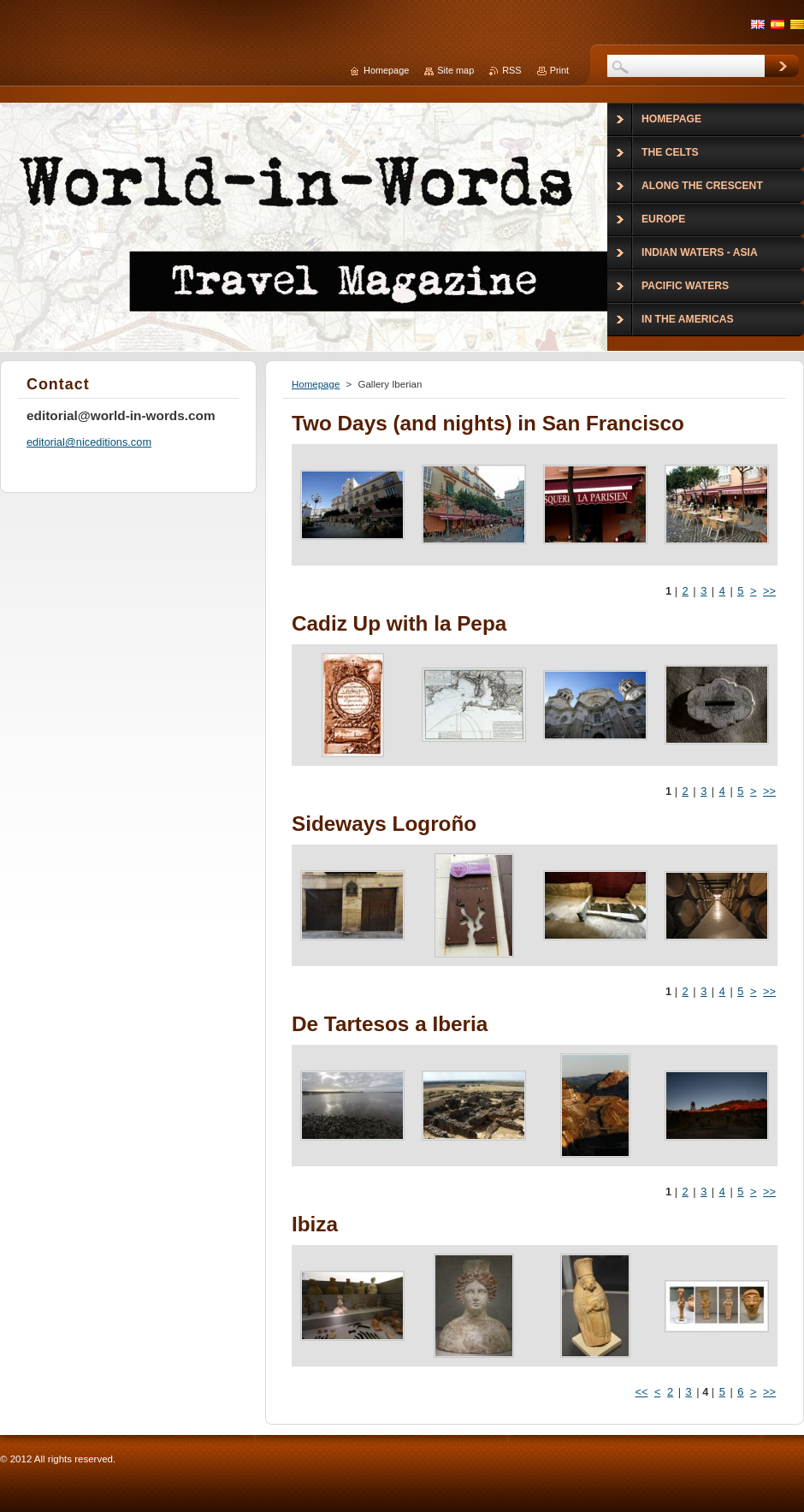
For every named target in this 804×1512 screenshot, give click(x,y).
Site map (455, 70)
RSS (511, 70)
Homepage (316, 384)
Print (559, 70)
